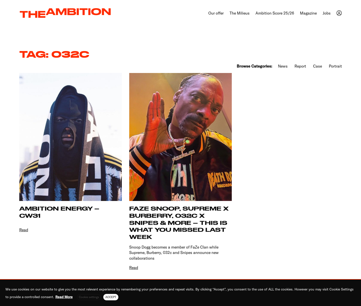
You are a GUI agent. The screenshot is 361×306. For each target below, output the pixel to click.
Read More (64, 297)
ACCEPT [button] (110, 297)
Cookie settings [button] (89, 297)
